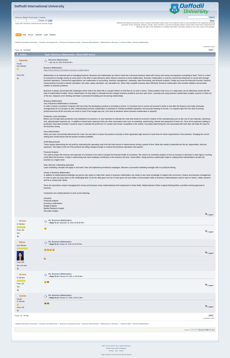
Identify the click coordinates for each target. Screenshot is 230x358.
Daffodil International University (39, 6)
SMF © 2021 (114, 346)
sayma (22, 295)
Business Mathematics (58, 60)
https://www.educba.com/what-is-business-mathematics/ (66, 70)
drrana (22, 220)
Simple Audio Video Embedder (116, 348)
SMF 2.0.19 (105, 346)
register (42, 17)
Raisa (22, 242)
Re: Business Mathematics (60, 220)
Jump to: (187, 330)
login (36, 17)
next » (213, 46)
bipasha (23, 60)
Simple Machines (125, 346)
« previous (206, 46)
